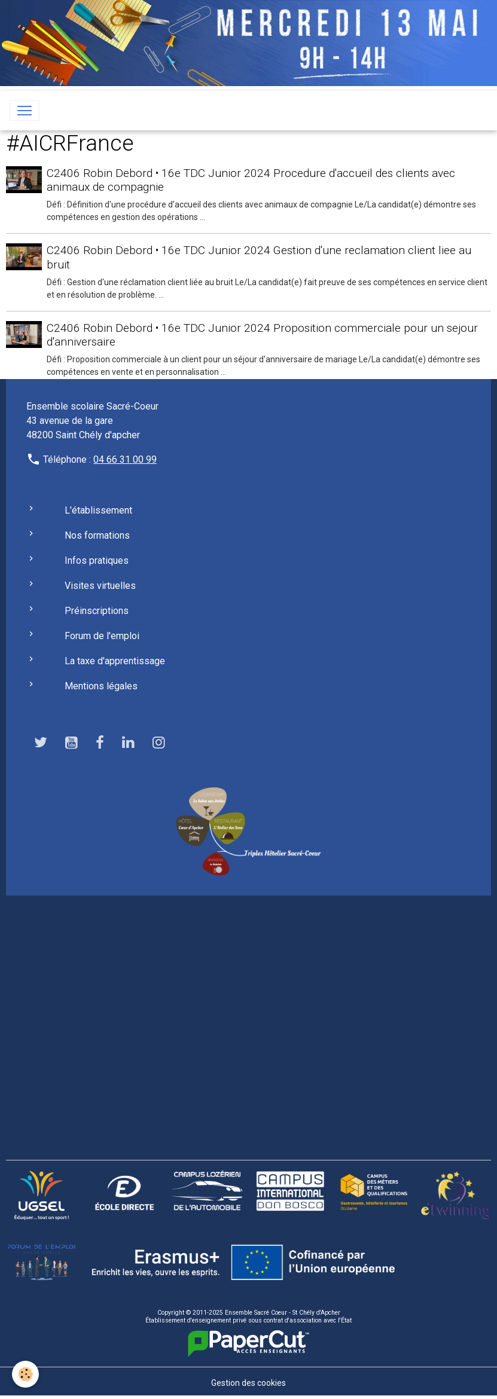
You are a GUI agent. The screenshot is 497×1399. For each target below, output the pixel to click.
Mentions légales (101, 686)
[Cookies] (25, 1374)
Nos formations (97, 535)
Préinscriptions (97, 610)
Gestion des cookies (248, 1383)
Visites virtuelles (100, 585)
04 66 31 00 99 (125, 459)
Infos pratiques (97, 560)
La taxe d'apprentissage (115, 661)
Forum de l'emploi (102, 636)
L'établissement (98, 510)
